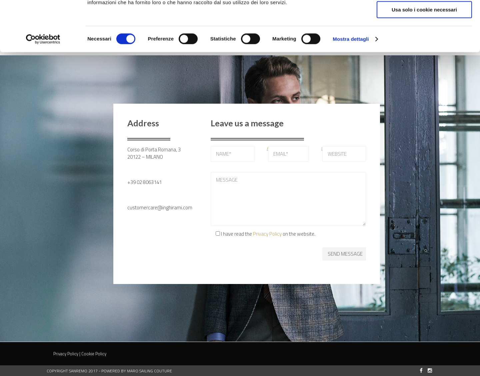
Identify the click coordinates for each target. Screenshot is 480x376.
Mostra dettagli (351, 85)
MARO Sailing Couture (149, 371)
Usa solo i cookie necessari (424, 55)
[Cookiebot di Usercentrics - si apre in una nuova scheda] (43, 85)
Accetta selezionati (424, 36)
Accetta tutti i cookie (424, 16)
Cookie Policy (93, 353)
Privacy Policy (267, 234)
